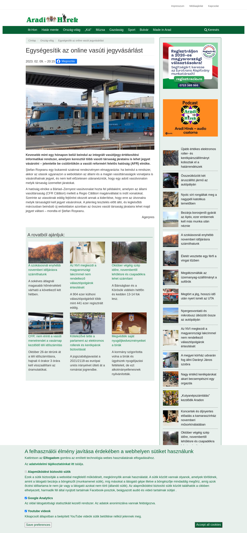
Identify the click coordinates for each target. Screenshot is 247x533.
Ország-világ (71, 29)
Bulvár (144, 29)
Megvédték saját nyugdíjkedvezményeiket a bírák (129, 341)
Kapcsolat (213, 6)
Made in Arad (162, 29)
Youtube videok (39, 511)
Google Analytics (40, 498)
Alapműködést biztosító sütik (49, 471)
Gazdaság (116, 29)
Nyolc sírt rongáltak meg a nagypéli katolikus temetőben (199, 199)
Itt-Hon (32, 29)
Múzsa (100, 29)
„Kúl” (88, 29)
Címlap (32, 40)
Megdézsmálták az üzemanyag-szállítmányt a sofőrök (199, 277)
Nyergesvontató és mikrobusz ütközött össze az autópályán (198, 315)
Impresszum (177, 6)
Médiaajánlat (196, 6)
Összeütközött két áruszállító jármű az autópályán (194, 180)
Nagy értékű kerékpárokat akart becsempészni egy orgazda (198, 379)
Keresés (211, 29)
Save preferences (38, 524)
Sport (131, 29)
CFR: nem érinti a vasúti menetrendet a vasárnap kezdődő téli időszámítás (45, 341)
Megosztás (65, 61)
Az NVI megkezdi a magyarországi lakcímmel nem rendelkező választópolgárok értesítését (198, 337)
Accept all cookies (208, 524)
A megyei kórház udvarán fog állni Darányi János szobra (198, 360)
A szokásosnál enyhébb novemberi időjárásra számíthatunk (44, 270)
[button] (90, 108)
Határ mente (50, 29)
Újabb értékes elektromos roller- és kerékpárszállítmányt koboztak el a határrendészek (198, 157)
